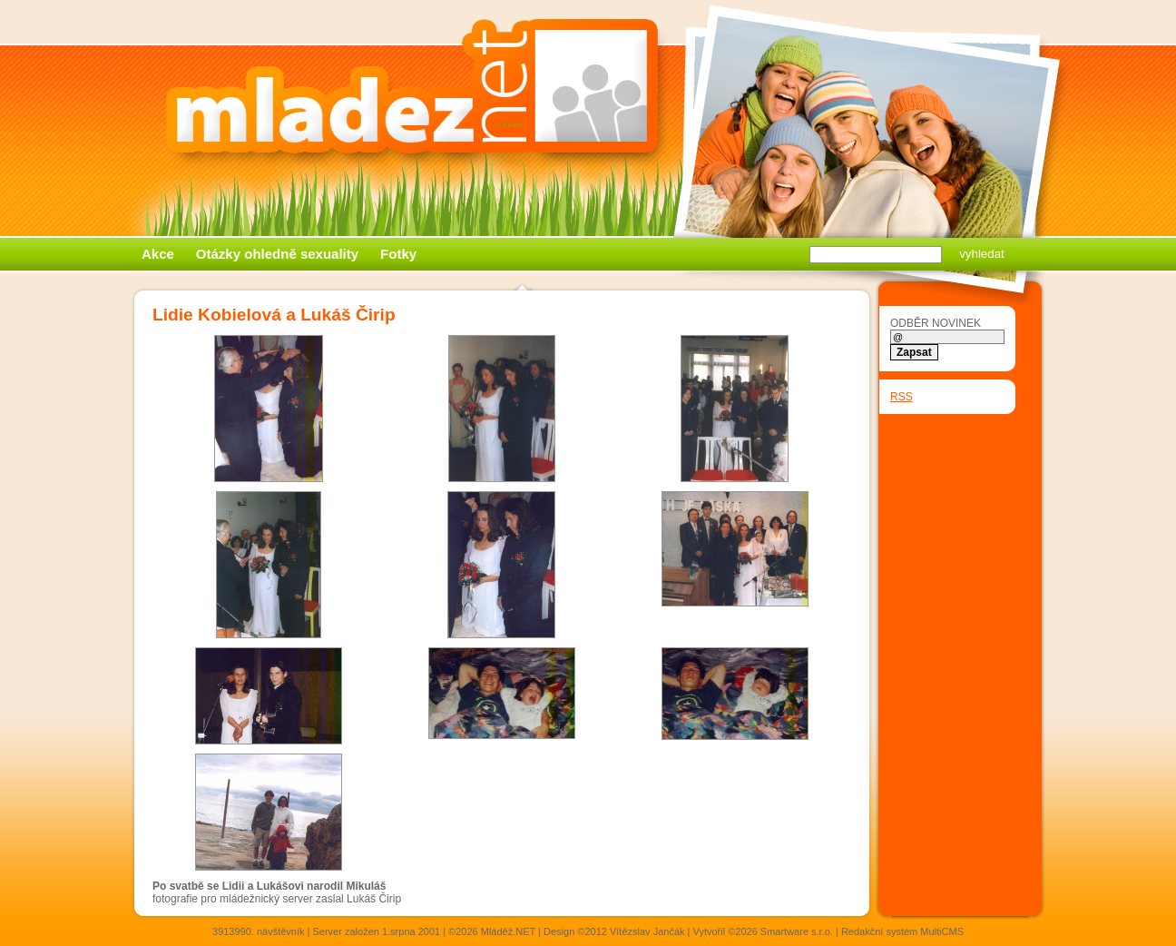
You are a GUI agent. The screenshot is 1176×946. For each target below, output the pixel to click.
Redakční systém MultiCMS (902, 931)
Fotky (398, 253)
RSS (901, 396)
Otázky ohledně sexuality (277, 253)
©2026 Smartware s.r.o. (780, 931)
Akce (158, 253)
